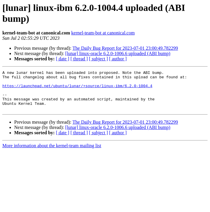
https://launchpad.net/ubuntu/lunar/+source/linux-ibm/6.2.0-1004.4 (77, 89)
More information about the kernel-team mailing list (51, 153)
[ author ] (118, 58)
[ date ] (62, 58)
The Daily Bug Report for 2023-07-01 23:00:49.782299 (125, 48)
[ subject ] (98, 58)
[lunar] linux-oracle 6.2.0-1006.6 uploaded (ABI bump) (117, 53)
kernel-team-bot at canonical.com (103, 32)
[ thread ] (79, 58)
